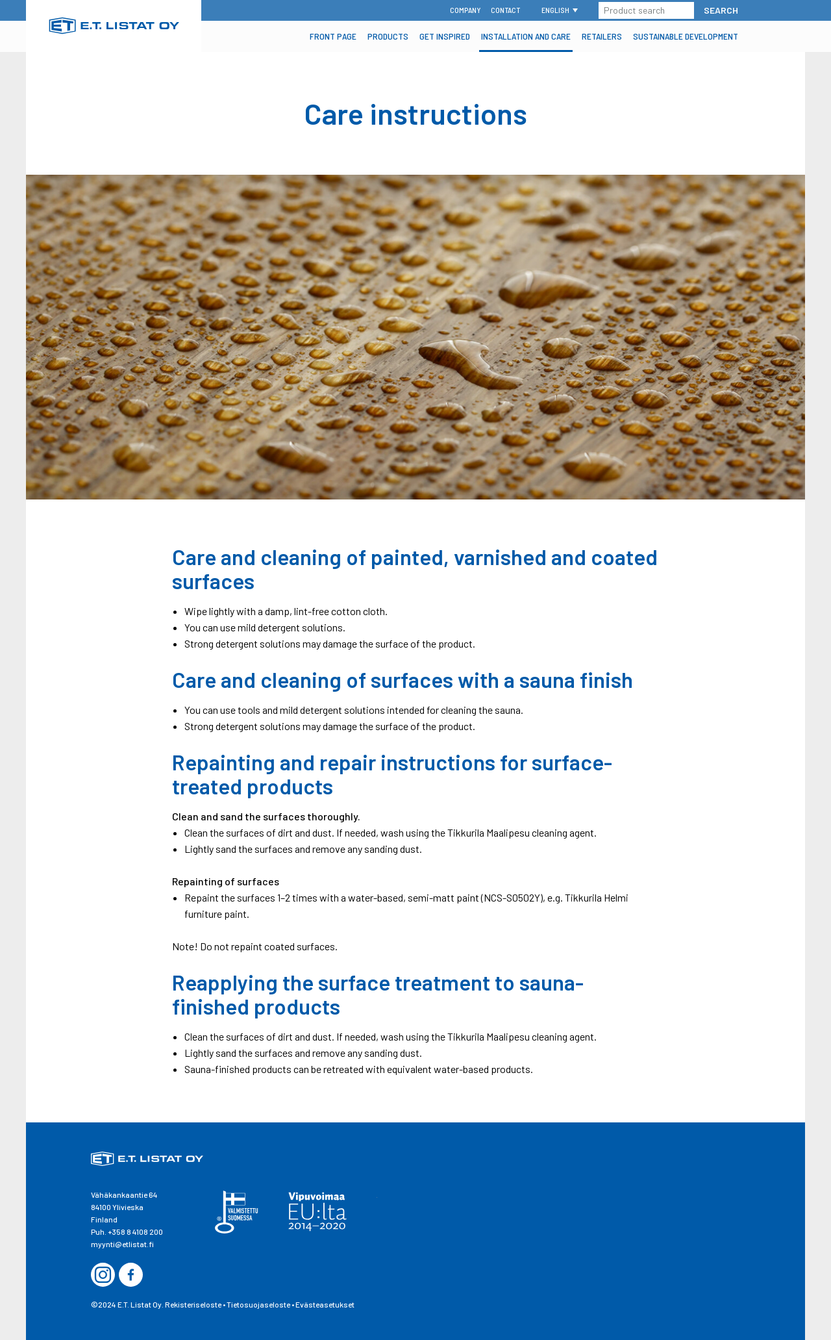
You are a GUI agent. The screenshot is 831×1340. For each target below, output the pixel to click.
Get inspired (444, 36)
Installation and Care (526, 36)
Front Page (333, 36)
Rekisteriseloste (193, 1304)
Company (465, 9)
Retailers (602, 36)
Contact (505, 9)
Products (387, 36)
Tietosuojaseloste (258, 1304)
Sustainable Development (685, 36)
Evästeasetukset (324, 1304)
